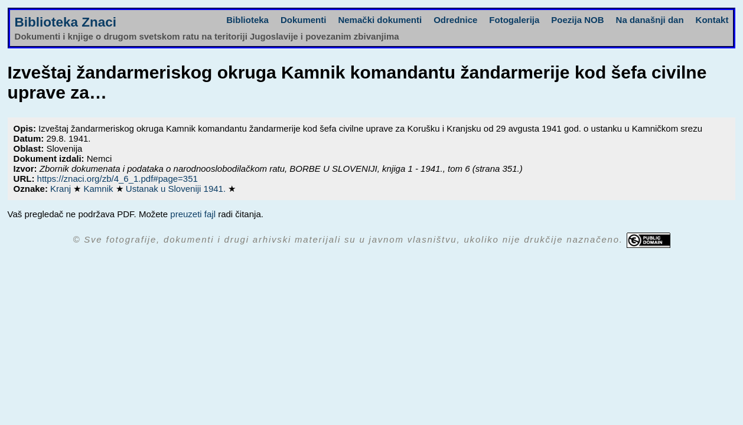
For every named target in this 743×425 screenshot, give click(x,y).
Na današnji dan (650, 20)
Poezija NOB (577, 20)
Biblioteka (247, 20)
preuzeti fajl (193, 214)
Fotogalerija (514, 20)
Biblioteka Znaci (66, 22)
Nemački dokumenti (380, 20)
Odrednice (455, 20)
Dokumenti (304, 20)
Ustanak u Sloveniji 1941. (177, 189)
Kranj (61, 189)
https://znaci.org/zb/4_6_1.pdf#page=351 (117, 179)
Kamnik (99, 189)
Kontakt (712, 20)
